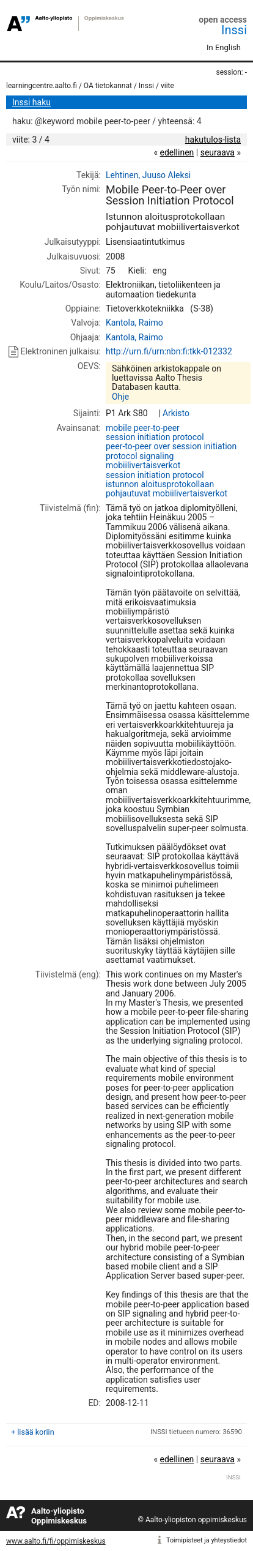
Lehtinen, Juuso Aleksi (148, 175)
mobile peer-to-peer (143, 428)
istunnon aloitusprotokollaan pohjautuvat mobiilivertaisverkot (166, 488)
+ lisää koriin (32, 1432)
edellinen (177, 152)
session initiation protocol (155, 437)
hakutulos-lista (213, 139)
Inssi (234, 30)
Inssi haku (31, 102)
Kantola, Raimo (134, 322)
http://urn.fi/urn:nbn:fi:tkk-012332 (169, 351)
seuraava (217, 152)
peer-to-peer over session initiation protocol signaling (171, 450)
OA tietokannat (108, 85)
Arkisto (176, 413)
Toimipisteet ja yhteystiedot (206, 1540)
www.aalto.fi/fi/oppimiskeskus (56, 1541)
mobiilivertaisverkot (143, 465)
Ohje (120, 397)
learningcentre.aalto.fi (41, 85)
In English (224, 47)
